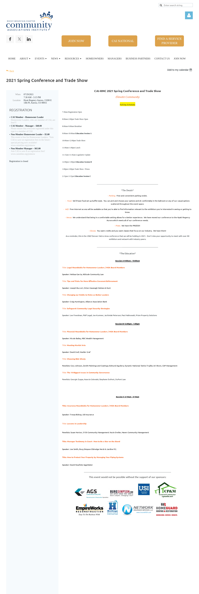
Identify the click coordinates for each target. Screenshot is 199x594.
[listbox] (180, 70)
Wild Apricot (149, 590)
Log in (189, 15)
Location (17, 100)
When (18, 94)
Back (11, 71)
